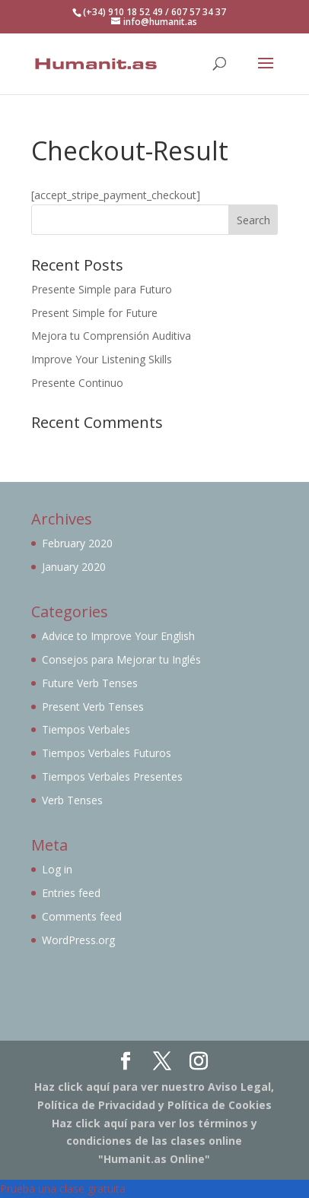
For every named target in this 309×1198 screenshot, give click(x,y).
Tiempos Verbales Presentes (112, 776)
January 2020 (74, 566)
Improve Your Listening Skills (101, 359)
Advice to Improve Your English (118, 636)
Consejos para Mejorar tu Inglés (121, 659)
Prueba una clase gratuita (63, 1188)
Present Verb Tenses (93, 706)
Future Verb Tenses (90, 683)
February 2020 (77, 543)
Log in (57, 869)
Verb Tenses (72, 800)
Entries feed (71, 893)
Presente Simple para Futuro (101, 289)
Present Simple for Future (94, 313)
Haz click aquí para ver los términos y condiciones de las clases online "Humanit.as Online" (154, 1141)
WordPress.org (78, 940)
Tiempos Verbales (86, 729)
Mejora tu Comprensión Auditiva (111, 335)
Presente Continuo (77, 383)
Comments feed (82, 916)
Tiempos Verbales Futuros (106, 753)
